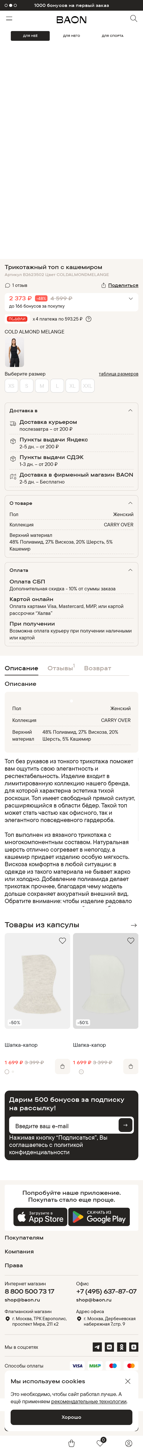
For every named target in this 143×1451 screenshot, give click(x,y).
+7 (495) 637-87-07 (106, 1291)
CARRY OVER (119, 524)
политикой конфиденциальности (46, 1148)
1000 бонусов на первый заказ (71, 5)
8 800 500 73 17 (29, 1291)
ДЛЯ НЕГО (71, 36)
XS (11, 385)
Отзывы (61, 667)
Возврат (97, 668)
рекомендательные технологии (88, 1401)
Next (133, 925)
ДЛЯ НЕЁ (30, 36)
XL (72, 385)
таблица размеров (118, 374)
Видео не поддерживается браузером (71, 80)
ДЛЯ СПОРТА (112, 36)
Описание (21, 668)
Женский (123, 514)
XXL (87, 385)
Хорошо (71, 1417)
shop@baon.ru (22, 1299)
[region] (70, 832)
